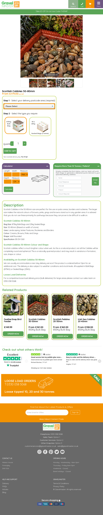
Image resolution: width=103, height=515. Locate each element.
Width (14, 171)
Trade (61, 419)
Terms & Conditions (61, 483)
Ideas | (42, 419)
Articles (5, 489)
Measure (23, 171)
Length (7, 171)
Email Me (95, 181)
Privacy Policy (58, 486)
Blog (4, 492)
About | (48, 419)
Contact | (55, 419)
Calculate (8, 189)
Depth (6, 178)
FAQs (4, 486)
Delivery (5, 483)
